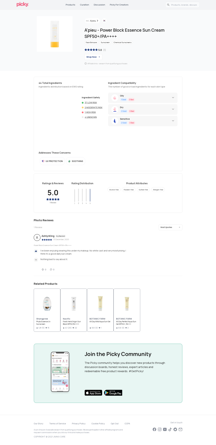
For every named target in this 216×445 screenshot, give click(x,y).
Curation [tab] (84, 4)
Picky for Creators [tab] (119, 4)
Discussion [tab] (99, 4)
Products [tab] (70, 4)
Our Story (38, 423)
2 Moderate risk (93, 107)
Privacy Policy (78, 423)
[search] (184, 5)
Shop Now (93, 56)
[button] (170, 227)
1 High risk (90, 112)
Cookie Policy (98, 423)
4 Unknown (91, 117)
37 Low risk (91, 102)
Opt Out (115, 423)
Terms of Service (57, 423)
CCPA (127, 423)
